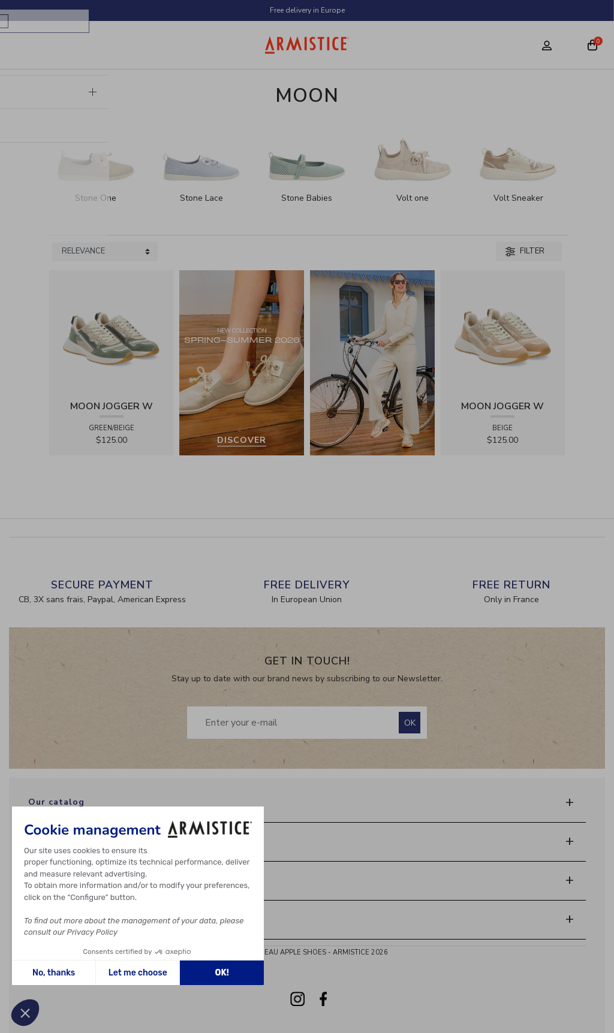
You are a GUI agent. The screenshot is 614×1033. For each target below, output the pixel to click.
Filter (524, 251)
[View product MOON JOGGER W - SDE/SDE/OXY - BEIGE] (503, 331)
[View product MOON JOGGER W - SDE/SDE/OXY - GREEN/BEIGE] (111, 331)
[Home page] (307, 45)
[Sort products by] (105, 251)
